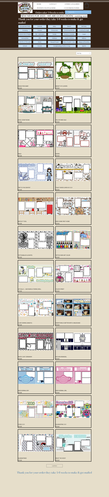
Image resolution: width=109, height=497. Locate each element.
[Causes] (39, 30)
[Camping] (25, 30)
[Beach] (69, 26)
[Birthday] (84, 26)
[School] (25, 46)
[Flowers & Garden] (69, 34)
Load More (54, 465)
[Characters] (54, 30)
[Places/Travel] (54, 42)
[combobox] (83, 53)
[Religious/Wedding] (84, 42)
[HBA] (39, 38)
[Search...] (78, 12)
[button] (87, 5)
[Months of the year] (25, 42)
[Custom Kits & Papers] (25, 34)
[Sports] (84, 46)
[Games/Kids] (25, 38)
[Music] (39, 42)
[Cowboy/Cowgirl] (84, 30)
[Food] (84, 34)
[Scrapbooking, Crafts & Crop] (62, 46)
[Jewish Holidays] (69, 38)
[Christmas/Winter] (69, 30)
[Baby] (54, 26)
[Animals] (39, 26)
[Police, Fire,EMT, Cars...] (69, 42)
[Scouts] (39, 46)
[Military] (84, 38)
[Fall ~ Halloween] (39, 34)
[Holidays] (54, 38)
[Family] (54, 34)
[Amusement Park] (25, 26)
